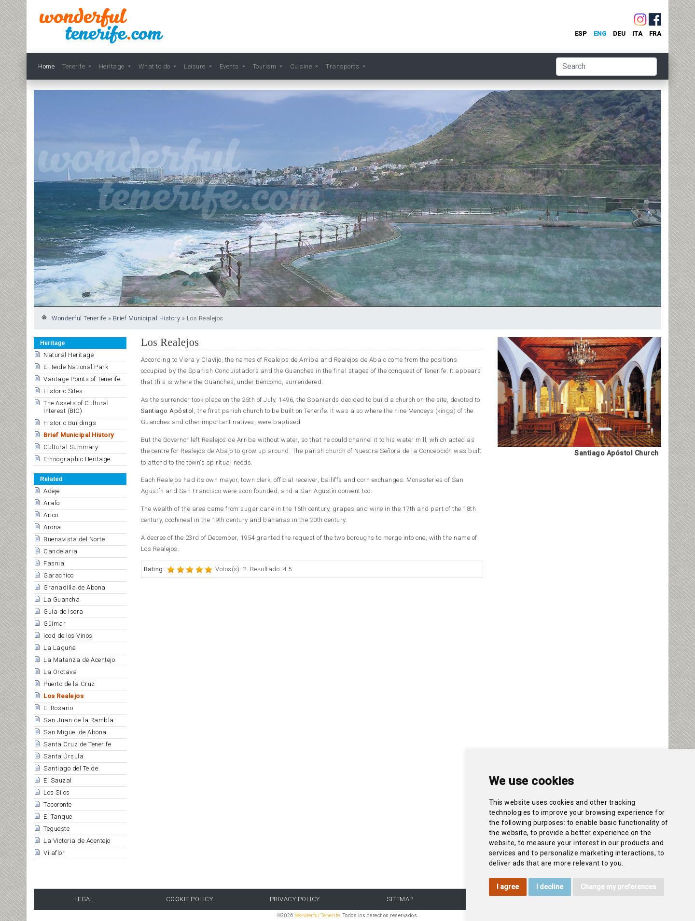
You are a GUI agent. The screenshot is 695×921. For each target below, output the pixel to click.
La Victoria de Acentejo (77, 840)
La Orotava (60, 671)
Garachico (58, 575)
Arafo (51, 503)
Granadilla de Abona (74, 587)
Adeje (51, 491)
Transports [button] (343, 66)
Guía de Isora (63, 611)
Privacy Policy (295, 899)
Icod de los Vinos (68, 635)
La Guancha (61, 599)
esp (581, 33)
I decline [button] (549, 887)
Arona (52, 527)
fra (655, 33)
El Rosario (58, 708)
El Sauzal (57, 780)
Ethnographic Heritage (77, 459)
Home (46, 66)
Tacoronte (57, 804)
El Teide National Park (75, 367)
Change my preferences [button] (618, 887)
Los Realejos (63, 696)
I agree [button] (508, 887)
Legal (84, 899)
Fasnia (53, 563)
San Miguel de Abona (75, 732)
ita (637, 33)
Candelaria (60, 551)
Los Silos (56, 792)
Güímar (54, 623)
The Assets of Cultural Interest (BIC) (76, 406)
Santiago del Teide (70, 768)
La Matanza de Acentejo (79, 659)
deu (619, 33)
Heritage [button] (112, 66)
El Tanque (57, 816)
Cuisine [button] (302, 66)
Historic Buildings (69, 422)
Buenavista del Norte (74, 539)
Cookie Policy (189, 899)
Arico (50, 515)
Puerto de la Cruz (69, 683)
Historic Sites (63, 391)
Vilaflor (54, 852)
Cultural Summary (70, 447)
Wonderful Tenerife (79, 318)
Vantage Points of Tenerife (81, 379)
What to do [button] (155, 66)
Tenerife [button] (74, 66)
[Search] (606, 66)
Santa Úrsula (63, 756)
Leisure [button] (195, 66)
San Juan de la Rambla (78, 720)
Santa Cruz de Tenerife (77, 744)
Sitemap (400, 899)
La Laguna (59, 647)
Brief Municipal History (147, 318)
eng (600, 33)
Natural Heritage (68, 354)
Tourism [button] (265, 66)
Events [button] (230, 66)
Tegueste (56, 828)
